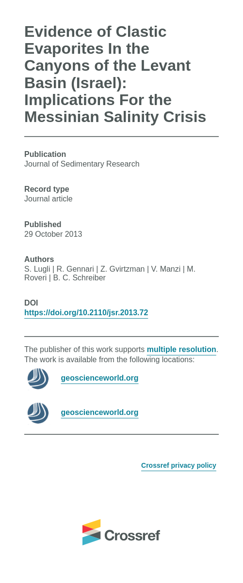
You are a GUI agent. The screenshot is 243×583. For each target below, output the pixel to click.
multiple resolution (181, 349)
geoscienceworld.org (100, 378)
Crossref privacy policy (178, 465)
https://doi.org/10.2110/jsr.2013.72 (86, 312)
